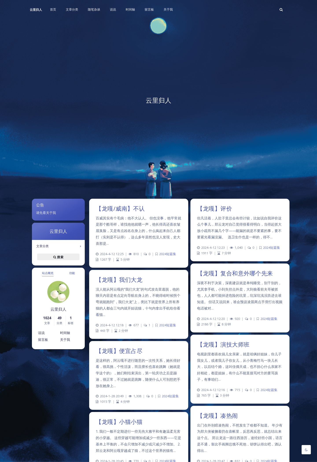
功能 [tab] (72, 273)
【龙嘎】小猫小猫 (119, 422)
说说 (41, 332)
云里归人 (36, 9)
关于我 (65, 339)
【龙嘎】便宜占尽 (119, 351)
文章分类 (42, 246)
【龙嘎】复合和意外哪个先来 (235, 273)
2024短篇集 (167, 254)
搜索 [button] (58, 257)
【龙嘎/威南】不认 (120, 208)
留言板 (43, 339)
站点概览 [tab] (47, 273)
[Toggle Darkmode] (306, 449)
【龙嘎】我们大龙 (119, 280)
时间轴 (65, 332)
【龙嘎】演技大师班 (223, 344)
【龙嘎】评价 (214, 208)
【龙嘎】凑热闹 (217, 415)
